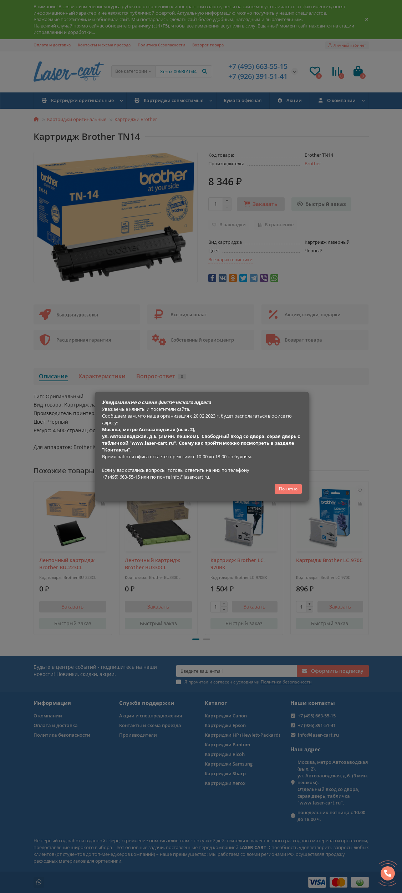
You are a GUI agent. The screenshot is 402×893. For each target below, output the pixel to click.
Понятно (288, 489)
